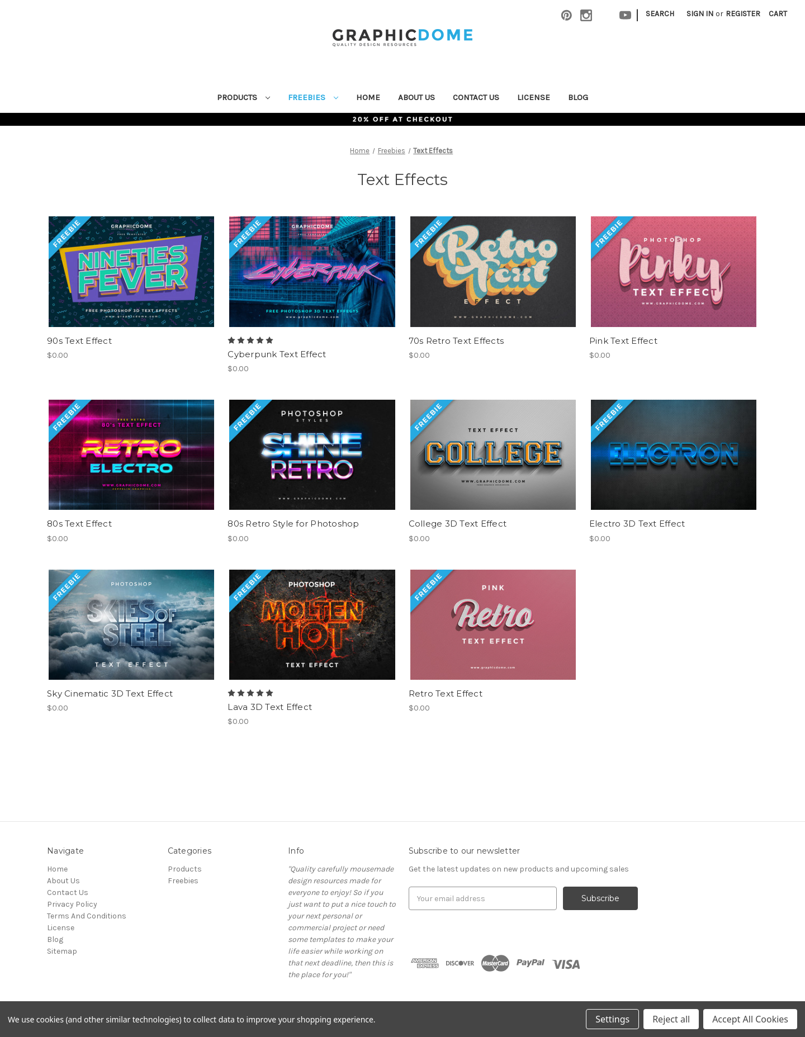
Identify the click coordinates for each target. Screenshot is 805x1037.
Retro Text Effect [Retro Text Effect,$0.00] (445, 693)
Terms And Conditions (86, 916)
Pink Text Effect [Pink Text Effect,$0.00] (623, 340)
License (533, 97)
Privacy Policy (72, 904)
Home (368, 97)
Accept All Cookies (750, 1019)
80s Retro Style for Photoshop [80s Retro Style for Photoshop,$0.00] (293, 523)
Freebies (313, 97)
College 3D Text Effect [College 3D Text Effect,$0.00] (458, 523)
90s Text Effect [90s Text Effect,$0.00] (79, 340)
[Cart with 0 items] (778, 13)
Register (743, 13)
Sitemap (62, 951)
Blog (578, 97)
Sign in (699, 13)
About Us (416, 97)
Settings (612, 1019)
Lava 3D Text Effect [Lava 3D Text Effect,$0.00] (270, 707)
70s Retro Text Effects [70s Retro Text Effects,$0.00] (456, 340)
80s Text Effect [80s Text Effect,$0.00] (79, 523)
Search (660, 13)
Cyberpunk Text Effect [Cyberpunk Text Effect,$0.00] (277, 354)
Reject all (671, 1019)
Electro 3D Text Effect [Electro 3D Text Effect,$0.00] (637, 523)
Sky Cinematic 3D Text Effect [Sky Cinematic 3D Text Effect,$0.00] (110, 693)
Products (243, 97)
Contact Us (476, 97)
